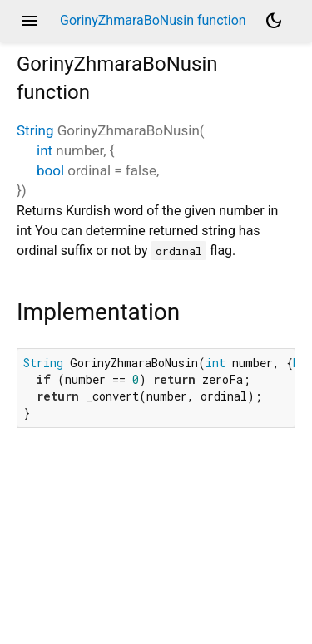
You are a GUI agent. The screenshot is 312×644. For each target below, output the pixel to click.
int (44, 150)
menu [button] (30, 21)
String (35, 130)
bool (50, 170)
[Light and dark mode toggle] (273, 20)
